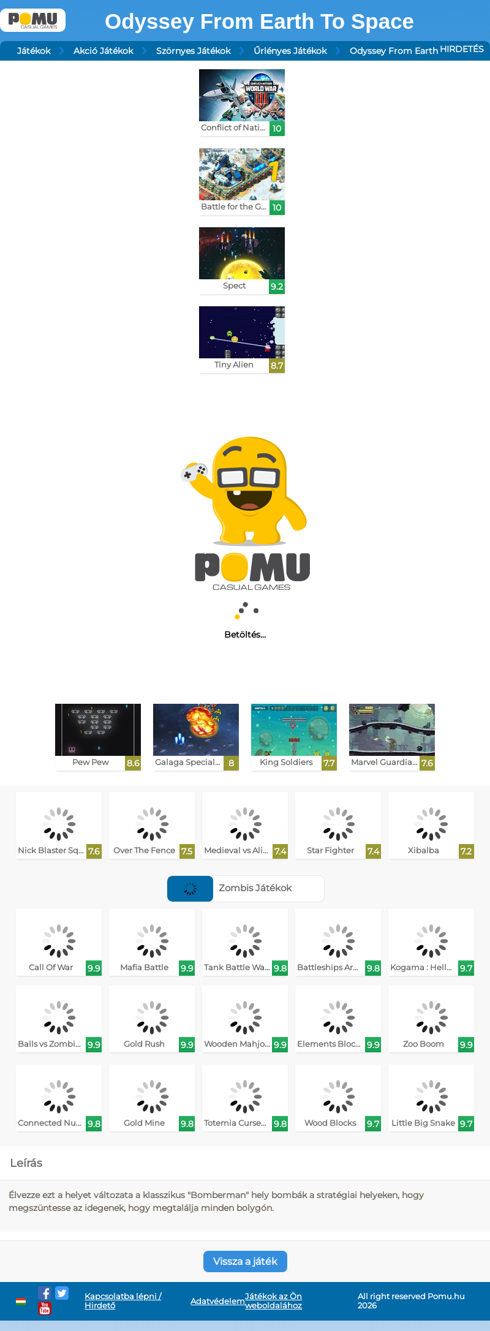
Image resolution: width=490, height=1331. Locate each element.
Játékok (33, 50)
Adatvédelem (217, 1301)
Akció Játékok (103, 50)
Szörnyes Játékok (193, 50)
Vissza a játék (245, 1261)
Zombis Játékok (229, 888)
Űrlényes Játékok (290, 50)
